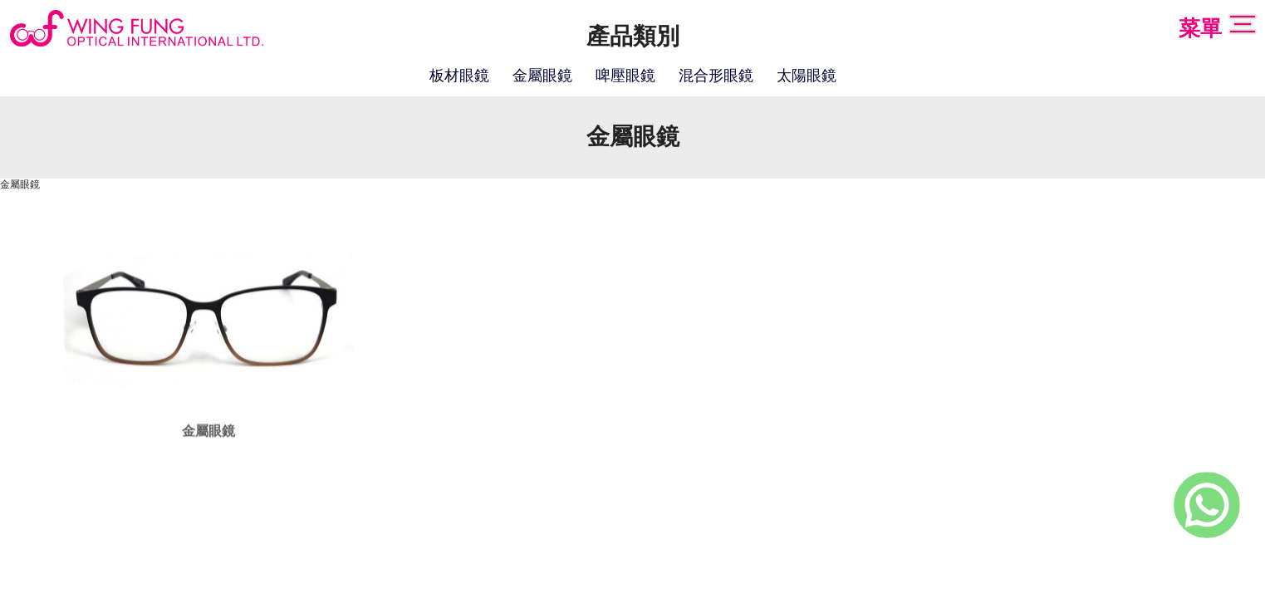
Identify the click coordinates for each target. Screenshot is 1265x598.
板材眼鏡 (459, 76)
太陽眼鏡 (806, 76)
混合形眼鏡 (716, 76)
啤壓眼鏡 (625, 76)
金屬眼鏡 (542, 76)
